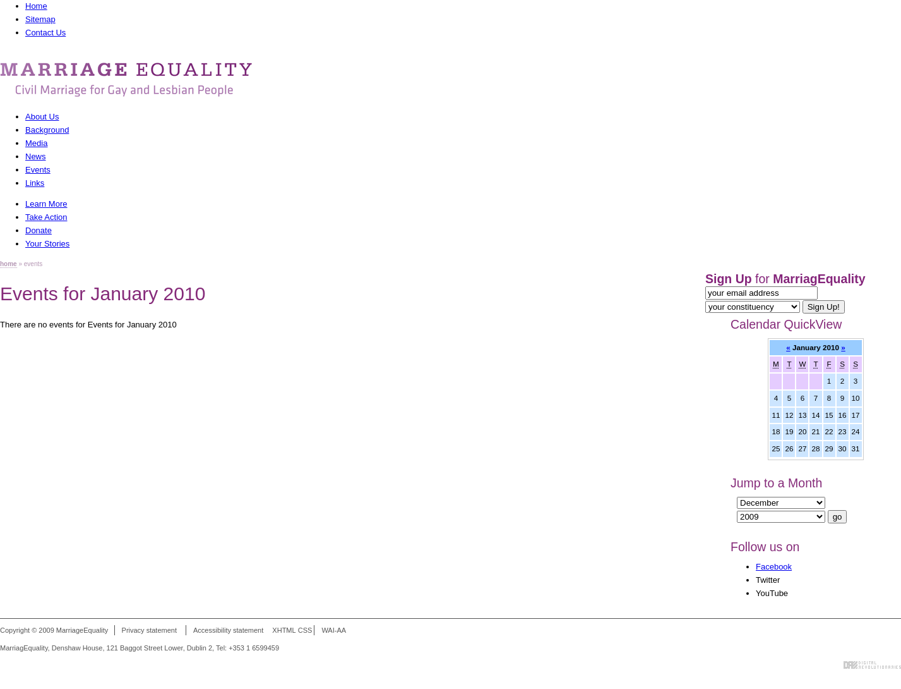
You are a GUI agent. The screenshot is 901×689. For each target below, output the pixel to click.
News (35, 156)
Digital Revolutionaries (872, 665)
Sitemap (40, 19)
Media (36, 143)
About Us (42, 116)
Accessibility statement (228, 630)
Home (36, 6)
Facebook (774, 566)
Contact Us (45, 32)
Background (47, 130)
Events (38, 169)
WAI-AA (333, 630)
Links (34, 183)
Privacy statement (149, 630)
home (8, 263)
